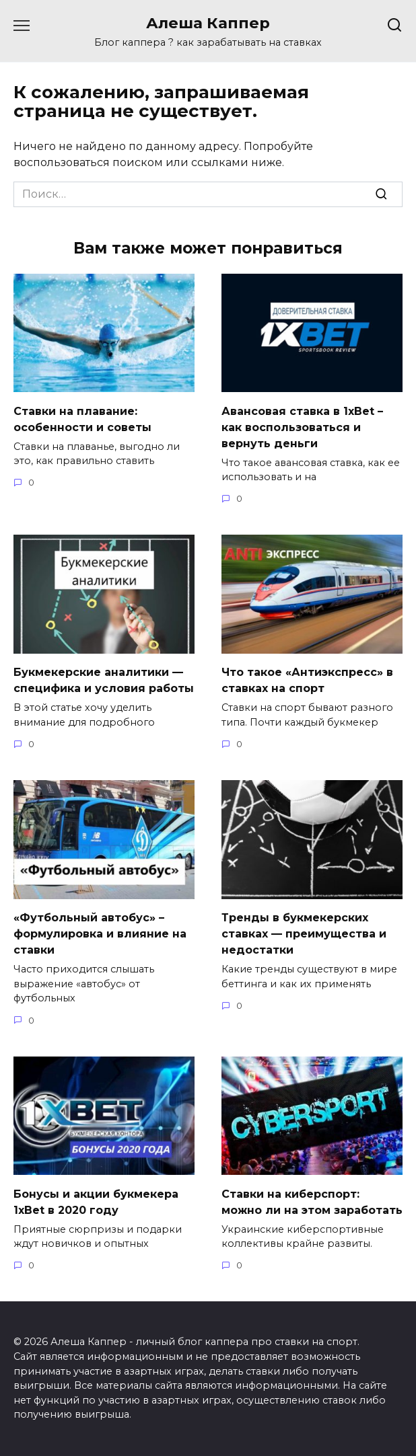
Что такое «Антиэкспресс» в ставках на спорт (307, 680)
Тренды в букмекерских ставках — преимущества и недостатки (303, 933)
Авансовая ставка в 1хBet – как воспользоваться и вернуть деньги (302, 426)
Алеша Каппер (208, 22)
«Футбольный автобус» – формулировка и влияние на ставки (99, 933)
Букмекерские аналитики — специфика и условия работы (103, 680)
